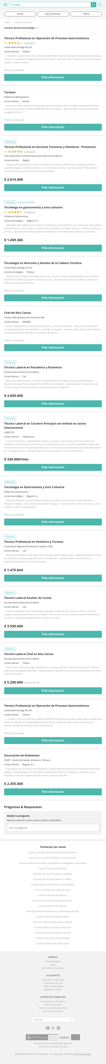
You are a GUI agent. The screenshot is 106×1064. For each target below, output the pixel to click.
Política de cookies (53, 989)
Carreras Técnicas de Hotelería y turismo (52, 900)
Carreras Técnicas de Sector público (52, 938)
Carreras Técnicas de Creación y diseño (52, 879)
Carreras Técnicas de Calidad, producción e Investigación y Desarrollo (52, 863)
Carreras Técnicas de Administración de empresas (52, 852)
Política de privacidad (53, 986)
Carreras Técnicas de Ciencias (52, 868)
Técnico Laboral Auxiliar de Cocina (28, 598)
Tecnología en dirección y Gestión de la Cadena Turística (43, 263)
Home (7, 22)
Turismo (10, 92)
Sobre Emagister (53, 961)
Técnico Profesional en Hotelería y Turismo (33, 542)
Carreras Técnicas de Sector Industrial (52, 932)
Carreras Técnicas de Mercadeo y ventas (52, 922)
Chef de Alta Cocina (17, 313)
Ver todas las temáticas (53, 968)
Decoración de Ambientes (22, 755)
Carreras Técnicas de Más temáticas (52, 916)
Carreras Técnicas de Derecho (52, 895)
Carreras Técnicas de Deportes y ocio (52, 889)
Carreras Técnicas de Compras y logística (52, 873)
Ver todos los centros (53, 1011)
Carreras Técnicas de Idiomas (52, 906)
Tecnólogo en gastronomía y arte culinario (33, 207)
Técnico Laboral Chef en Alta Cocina (28, 654)
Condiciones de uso (53, 983)
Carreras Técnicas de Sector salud (52, 943)
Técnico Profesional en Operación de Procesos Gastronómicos (46, 38)
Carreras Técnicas (22, 22)
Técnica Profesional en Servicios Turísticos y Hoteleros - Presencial (50, 147)
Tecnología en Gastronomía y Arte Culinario (34, 487)
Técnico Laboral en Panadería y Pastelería (33, 367)
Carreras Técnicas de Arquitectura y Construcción (52, 857)
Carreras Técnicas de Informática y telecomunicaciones (52, 911)
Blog (53, 964)
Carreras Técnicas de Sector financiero (52, 927)
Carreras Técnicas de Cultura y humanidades (52, 884)
